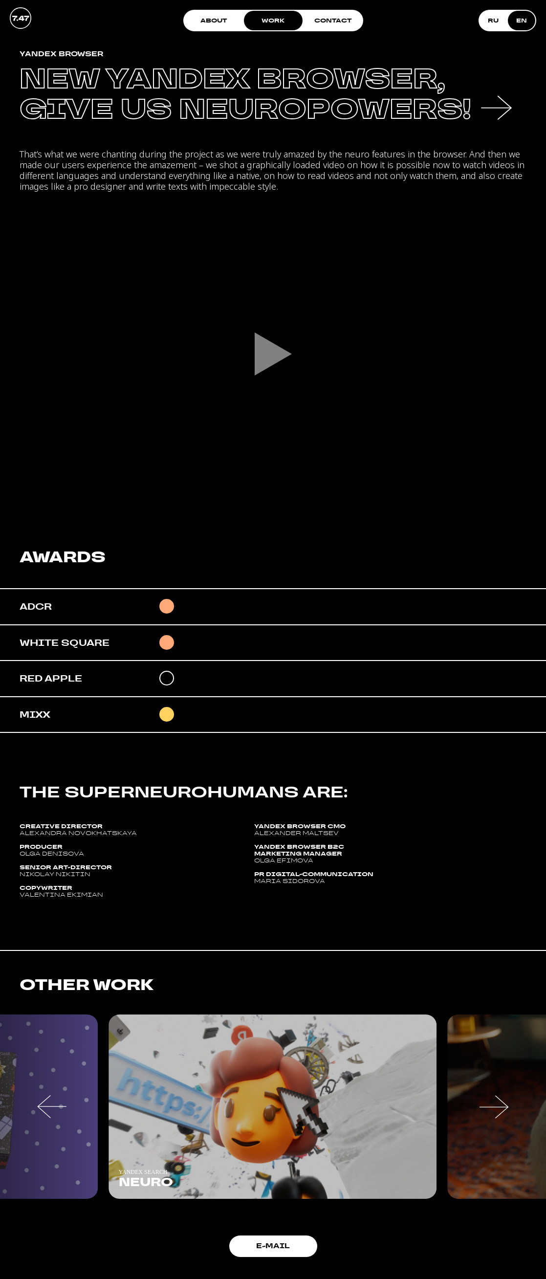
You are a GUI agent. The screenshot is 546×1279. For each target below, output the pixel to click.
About (213, 20)
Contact (332, 20)
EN (521, 20)
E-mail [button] (273, 1246)
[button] (52, 1106)
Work (273, 20)
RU (493, 20)
